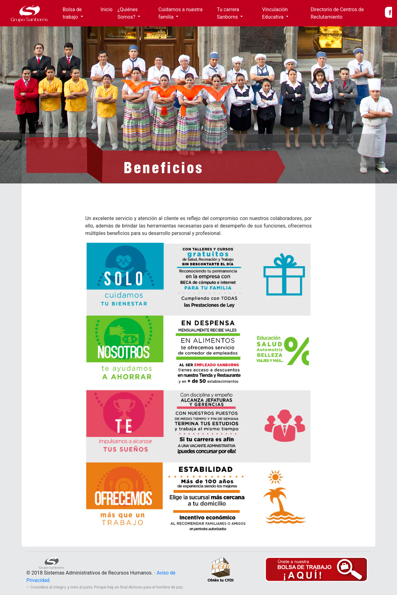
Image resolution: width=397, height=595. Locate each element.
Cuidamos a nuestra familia (180, 13)
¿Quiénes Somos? (128, 13)
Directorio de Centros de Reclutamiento (337, 13)
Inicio (107, 9)
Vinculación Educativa (275, 13)
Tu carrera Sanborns (228, 13)
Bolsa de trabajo (72, 13)
